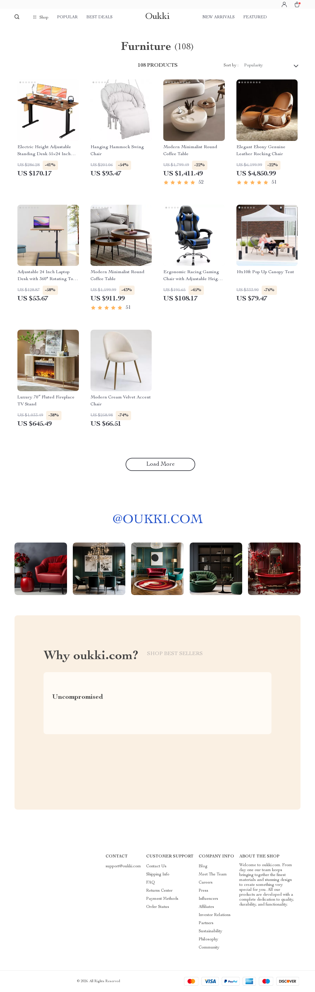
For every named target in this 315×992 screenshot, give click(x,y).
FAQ (150, 883)
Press (203, 891)
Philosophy (208, 939)
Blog (203, 866)
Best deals (99, 17)
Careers (206, 883)
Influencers (208, 899)
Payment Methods (162, 899)
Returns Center (159, 891)
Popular (67, 17)
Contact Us (156, 866)
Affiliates (206, 907)
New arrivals (218, 17)
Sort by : (231, 66)
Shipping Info (157, 875)
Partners (206, 923)
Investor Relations (215, 915)
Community (209, 948)
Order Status (157, 907)
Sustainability (210, 931)
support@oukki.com (123, 866)
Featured (255, 17)
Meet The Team (213, 875)
